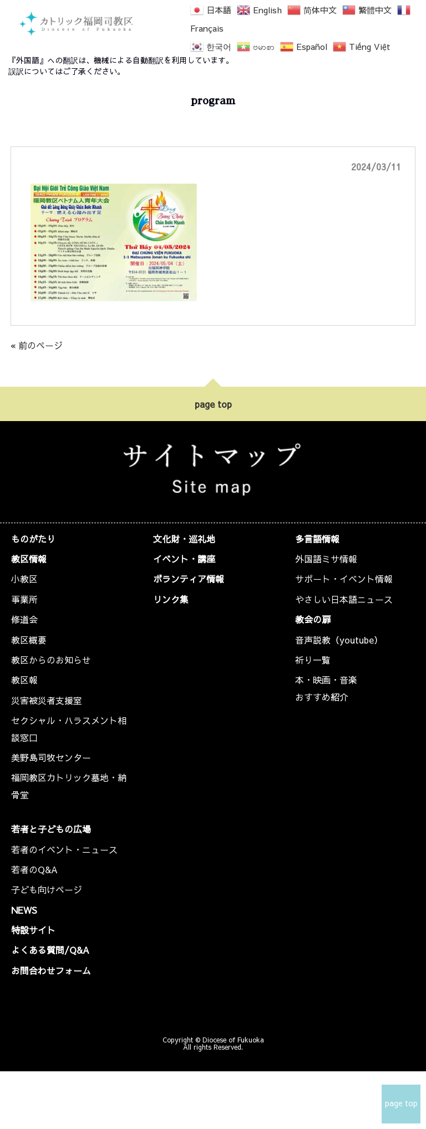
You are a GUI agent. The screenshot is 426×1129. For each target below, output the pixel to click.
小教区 (24, 579)
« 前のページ (37, 345)
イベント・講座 (184, 559)
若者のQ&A (34, 869)
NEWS (24, 910)
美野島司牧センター (51, 757)
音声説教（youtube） (339, 640)
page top (213, 404)
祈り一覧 (313, 660)
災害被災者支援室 (46, 700)
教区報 (24, 680)
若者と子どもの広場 (51, 829)
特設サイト (33, 930)
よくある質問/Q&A (50, 950)
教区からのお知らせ (51, 660)
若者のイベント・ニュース (64, 849)
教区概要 (29, 640)
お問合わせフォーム (51, 970)
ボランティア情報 (188, 579)
